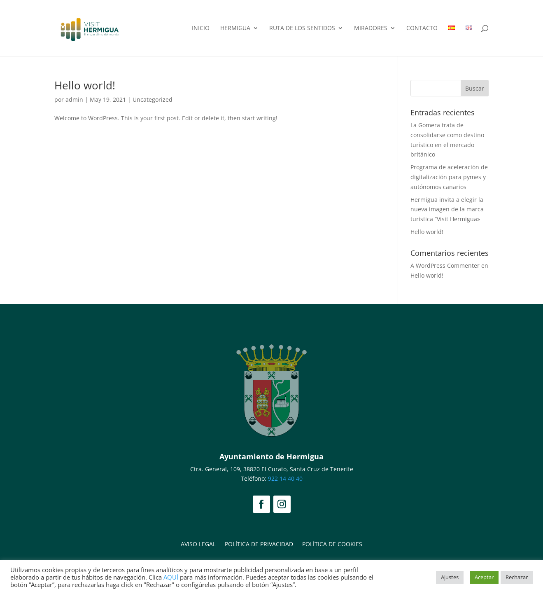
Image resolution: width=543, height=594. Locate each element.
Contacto (422, 28)
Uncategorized (152, 99)
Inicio (201, 28)
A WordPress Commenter (445, 265)
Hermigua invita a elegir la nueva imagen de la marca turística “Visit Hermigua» (447, 209)
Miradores (370, 28)
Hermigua (235, 28)
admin (74, 99)
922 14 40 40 (285, 478)
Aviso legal (198, 543)
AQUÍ (170, 577)
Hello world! (84, 85)
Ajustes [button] (450, 577)
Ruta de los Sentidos (302, 28)
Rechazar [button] (517, 577)
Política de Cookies (332, 543)
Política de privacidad (259, 543)
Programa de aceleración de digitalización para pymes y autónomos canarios (449, 177)
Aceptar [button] (484, 577)
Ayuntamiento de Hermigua (271, 456)
